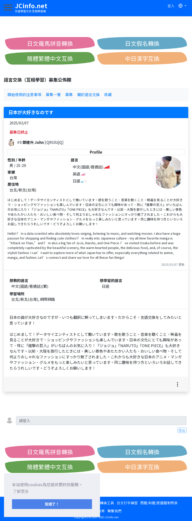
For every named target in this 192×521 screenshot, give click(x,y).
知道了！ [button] (52, 503)
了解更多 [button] (21, 491)
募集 (69, 94)
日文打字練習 (127, 502)
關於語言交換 (88, 94)
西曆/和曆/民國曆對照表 (159, 502)
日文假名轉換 (142, 43)
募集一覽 (53, 94)
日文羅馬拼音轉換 (50, 43)
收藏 (108, 94)
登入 (171, 5)
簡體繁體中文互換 (50, 58)
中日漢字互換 (142, 58)
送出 (182, 430)
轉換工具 (107, 502)
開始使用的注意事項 (24, 94)
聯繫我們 (115, 510)
